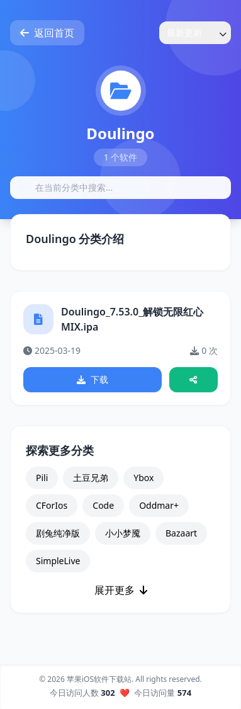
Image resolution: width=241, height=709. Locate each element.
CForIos (51, 505)
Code (103, 505)
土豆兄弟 (90, 478)
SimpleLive (58, 561)
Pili (42, 478)
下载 (92, 379)
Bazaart (181, 533)
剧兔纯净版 (58, 533)
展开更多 (120, 590)
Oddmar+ (159, 505)
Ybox (143, 478)
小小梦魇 (122, 533)
